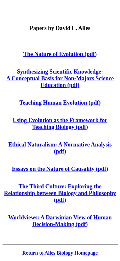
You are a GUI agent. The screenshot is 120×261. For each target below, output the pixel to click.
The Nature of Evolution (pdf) (60, 54)
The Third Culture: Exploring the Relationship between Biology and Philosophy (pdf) (60, 193)
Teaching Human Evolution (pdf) (60, 102)
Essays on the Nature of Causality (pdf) (60, 169)
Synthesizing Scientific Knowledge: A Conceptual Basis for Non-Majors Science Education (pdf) (60, 78)
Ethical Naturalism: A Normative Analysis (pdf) (60, 147)
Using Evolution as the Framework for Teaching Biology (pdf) (60, 123)
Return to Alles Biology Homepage (60, 253)
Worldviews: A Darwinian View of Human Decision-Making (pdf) (60, 220)
